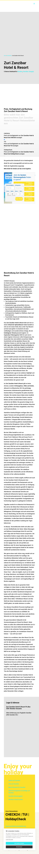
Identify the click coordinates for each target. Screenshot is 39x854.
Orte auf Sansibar (13, 784)
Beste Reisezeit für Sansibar (16, 787)
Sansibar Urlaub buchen (15, 799)
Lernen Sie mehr (9, 839)
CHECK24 (7, 133)
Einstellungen (19, 846)
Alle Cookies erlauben (19, 843)
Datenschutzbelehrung (19, 826)
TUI (5, 141)
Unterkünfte (9, 55)
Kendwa (20, 71)
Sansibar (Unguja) (28, 71)
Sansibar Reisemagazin (15, 796)
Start (5, 55)
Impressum (8, 826)
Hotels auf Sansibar (14, 780)
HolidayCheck (8, 150)
